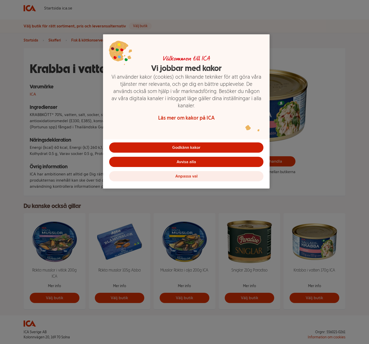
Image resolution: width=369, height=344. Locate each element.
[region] (186, 111)
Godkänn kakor (186, 147)
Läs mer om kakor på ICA (186, 118)
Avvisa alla (186, 161)
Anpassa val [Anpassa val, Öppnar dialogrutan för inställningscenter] (186, 176)
